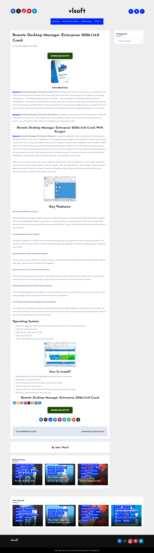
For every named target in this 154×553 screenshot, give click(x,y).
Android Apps (29, 465)
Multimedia (86, 21)
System (95, 474)
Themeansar (94, 550)
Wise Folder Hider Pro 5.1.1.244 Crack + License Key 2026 (59, 521)
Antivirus (55, 21)
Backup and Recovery (89, 465)
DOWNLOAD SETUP (60, 56)
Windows (19, 477)
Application (20, 471)
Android (19, 465)
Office (134, 511)
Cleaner (84, 468)
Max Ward (18, 46)
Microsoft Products (70, 21)
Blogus (83, 550)
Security (93, 471)
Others (97, 21)
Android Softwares (23, 468)
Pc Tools (19, 474)
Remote (16, 92)
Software (28, 474)
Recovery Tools (121, 517)
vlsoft (77, 11)
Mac (28, 471)
